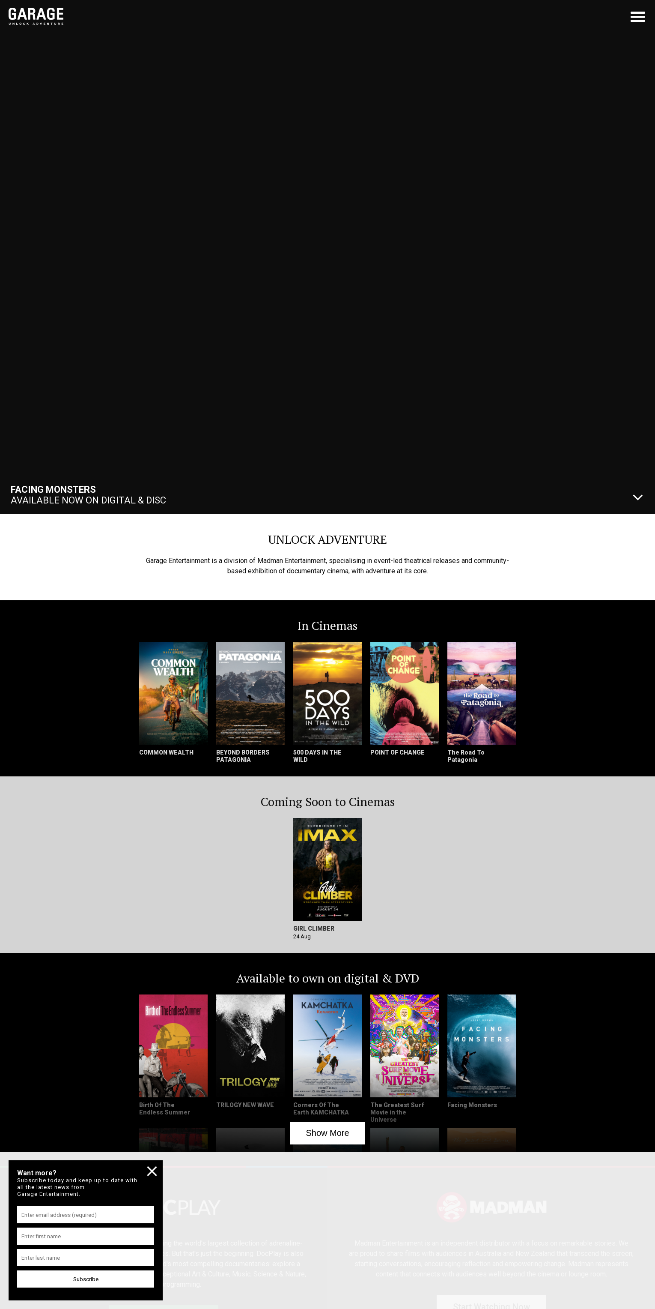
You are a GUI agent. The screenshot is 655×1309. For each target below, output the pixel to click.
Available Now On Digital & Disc (88, 495)
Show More (327, 1132)
